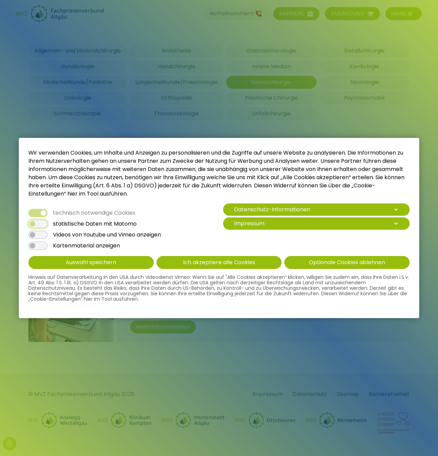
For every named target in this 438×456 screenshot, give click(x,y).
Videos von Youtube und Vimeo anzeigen (107, 235)
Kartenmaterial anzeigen (86, 245)
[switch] (37, 224)
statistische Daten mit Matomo (95, 224)
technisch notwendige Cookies (94, 213)
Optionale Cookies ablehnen (347, 262)
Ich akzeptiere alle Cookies (219, 262)
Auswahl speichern (91, 262)
